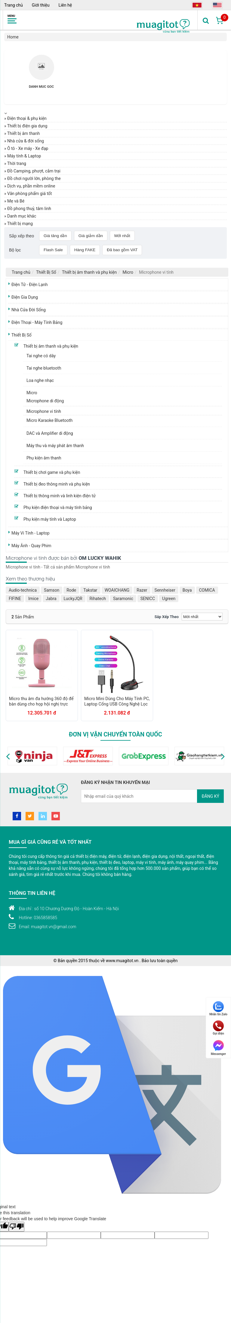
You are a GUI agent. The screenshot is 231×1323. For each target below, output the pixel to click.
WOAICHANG (117, 590)
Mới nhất (122, 235)
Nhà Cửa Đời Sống (28, 309)
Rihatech (98, 598)
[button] (8, 756)
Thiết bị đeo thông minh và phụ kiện (56, 484)
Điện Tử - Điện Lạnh (29, 284)
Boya (187, 590)
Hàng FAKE (85, 250)
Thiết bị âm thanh (23, 133)
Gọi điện (218, 1027)
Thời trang (16, 163)
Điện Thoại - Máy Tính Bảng (36, 322)
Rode (71, 590)
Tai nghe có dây (41, 355)
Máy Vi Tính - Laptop (30, 533)
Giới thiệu (41, 5)
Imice (33, 598)
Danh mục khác (21, 216)
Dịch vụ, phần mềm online (31, 186)
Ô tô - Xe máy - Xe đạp (27, 148)
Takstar (90, 590)
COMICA (207, 590)
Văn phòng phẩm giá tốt (29, 193)
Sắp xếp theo (167, 616)
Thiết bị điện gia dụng (27, 125)
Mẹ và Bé (15, 201)
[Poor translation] (16, 1227)
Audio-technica (23, 590)
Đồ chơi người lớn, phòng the (34, 178)
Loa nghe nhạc (40, 380)
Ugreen (168, 598)
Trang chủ (13, 5)
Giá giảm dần (91, 235)
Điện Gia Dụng (24, 297)
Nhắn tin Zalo (218, 1008)
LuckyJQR (73, 598)
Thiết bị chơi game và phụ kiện (51, 472)
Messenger (218, 1047)
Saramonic (123, 598)
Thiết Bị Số (46, 272)
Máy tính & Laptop (24, 156)
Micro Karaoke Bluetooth (49, 420)
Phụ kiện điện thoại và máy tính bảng (57, 507)
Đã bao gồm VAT (122, 250)
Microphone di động (45, 400)
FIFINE (15, 598)
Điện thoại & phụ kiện (27, 118)
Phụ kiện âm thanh (43, 458)
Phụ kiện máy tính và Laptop (49, 519)
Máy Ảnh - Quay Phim (31, 545)
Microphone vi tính (43, 411)
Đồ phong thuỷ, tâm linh (29, 208)
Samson (51, 590)
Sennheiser (165, 590)
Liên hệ (65, 5)
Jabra (51, 598)
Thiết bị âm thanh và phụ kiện (89, 272)
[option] (41, 75)
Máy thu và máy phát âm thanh (55, 445)
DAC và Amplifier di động (49, 433)
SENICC (147, 598)
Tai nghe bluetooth (43, 368)
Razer (142, 590)
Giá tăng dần (55, 235)
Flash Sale (53, 250)
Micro (127, 272)
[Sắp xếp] (202, 616)
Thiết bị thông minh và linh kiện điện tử (59, 495)
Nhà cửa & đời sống (25, 141)
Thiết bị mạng (20, 223)
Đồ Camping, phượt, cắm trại (33, 171)
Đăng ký (210, 796)
